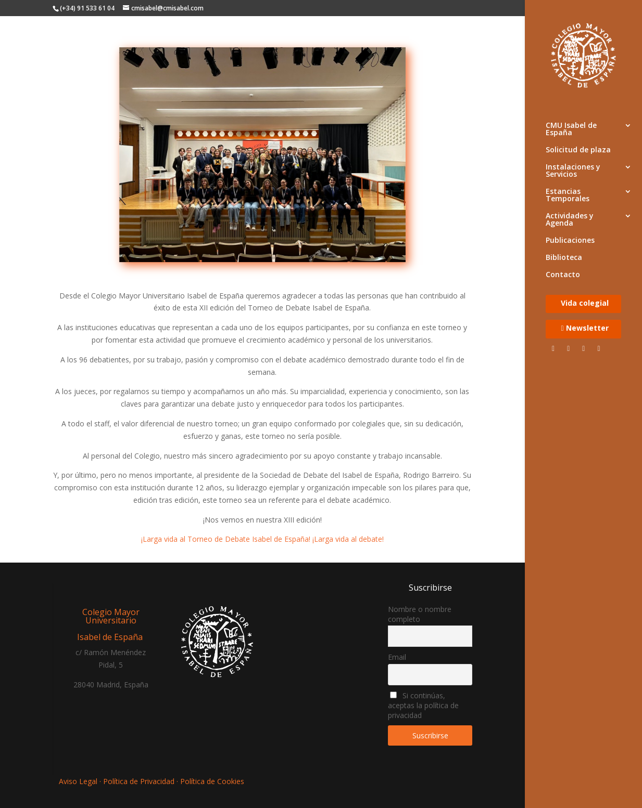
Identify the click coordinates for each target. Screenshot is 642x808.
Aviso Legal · (81, 781)
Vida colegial (585, 303)
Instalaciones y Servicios (573, 171)
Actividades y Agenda (570, 220)
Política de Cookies (212, 781)
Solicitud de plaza (578, 150)
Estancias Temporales (567, 195)
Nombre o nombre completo (419, 614)
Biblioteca (564, 258)
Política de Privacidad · (140, 781)
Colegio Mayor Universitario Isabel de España (111, 624)
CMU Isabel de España (571, 129)
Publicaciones (570, 241)
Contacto (563, 275)
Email (397, 657)
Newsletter (584, 328)
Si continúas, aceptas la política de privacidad (423, 705)
